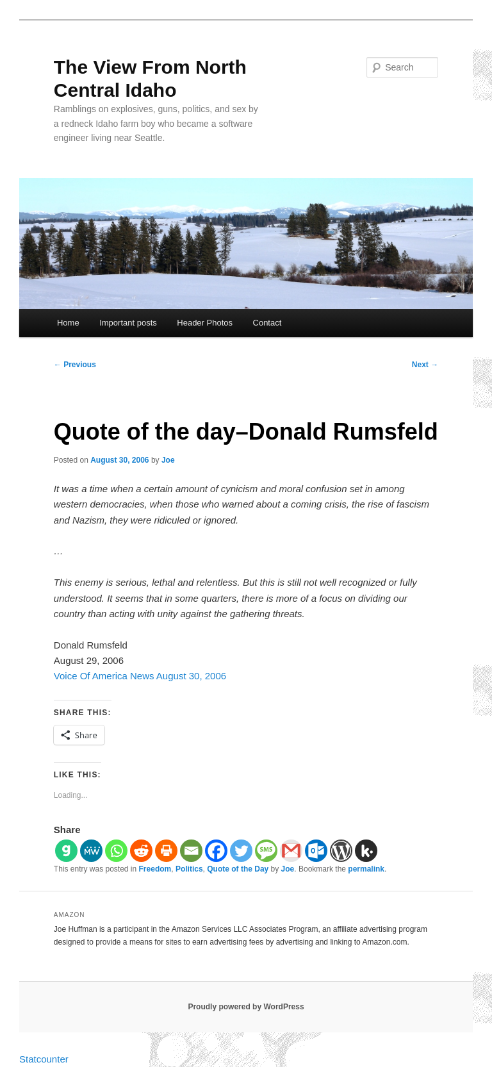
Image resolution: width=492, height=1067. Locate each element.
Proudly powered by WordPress (246, 1006)
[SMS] (266, 851)
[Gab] (66, 851)
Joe (168, 460)
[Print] (166, 851)
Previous (75, 364)
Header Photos (205, 322)
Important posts (128, 322)
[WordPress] (341, 851)
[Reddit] (141, 851)
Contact (267, 322)
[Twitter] (241, 851)
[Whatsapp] (116, 851)
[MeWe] (91, 851)
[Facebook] (216, 851)
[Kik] (366, 851)
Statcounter (44, 1059)
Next (425, 364)
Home (68, 322)
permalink (366, 868)
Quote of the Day (237, 868)
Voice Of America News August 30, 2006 (140, 675)
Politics (189, 868)
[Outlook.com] (316, 851)
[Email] (191, 851)
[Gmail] (291, 851)
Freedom (155, 868)
